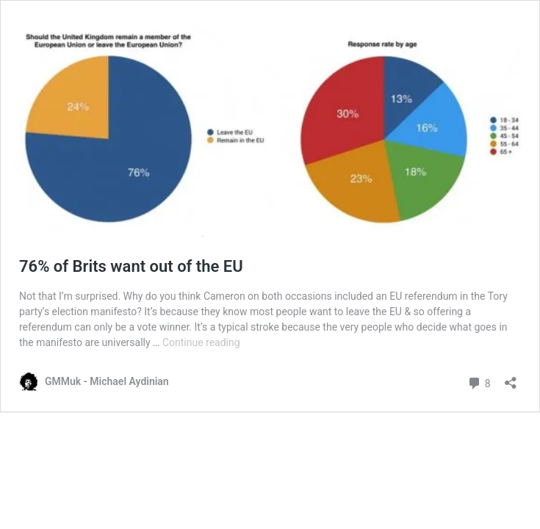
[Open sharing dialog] (510, 378)
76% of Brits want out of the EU (131, 266)
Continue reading (201, 342)
